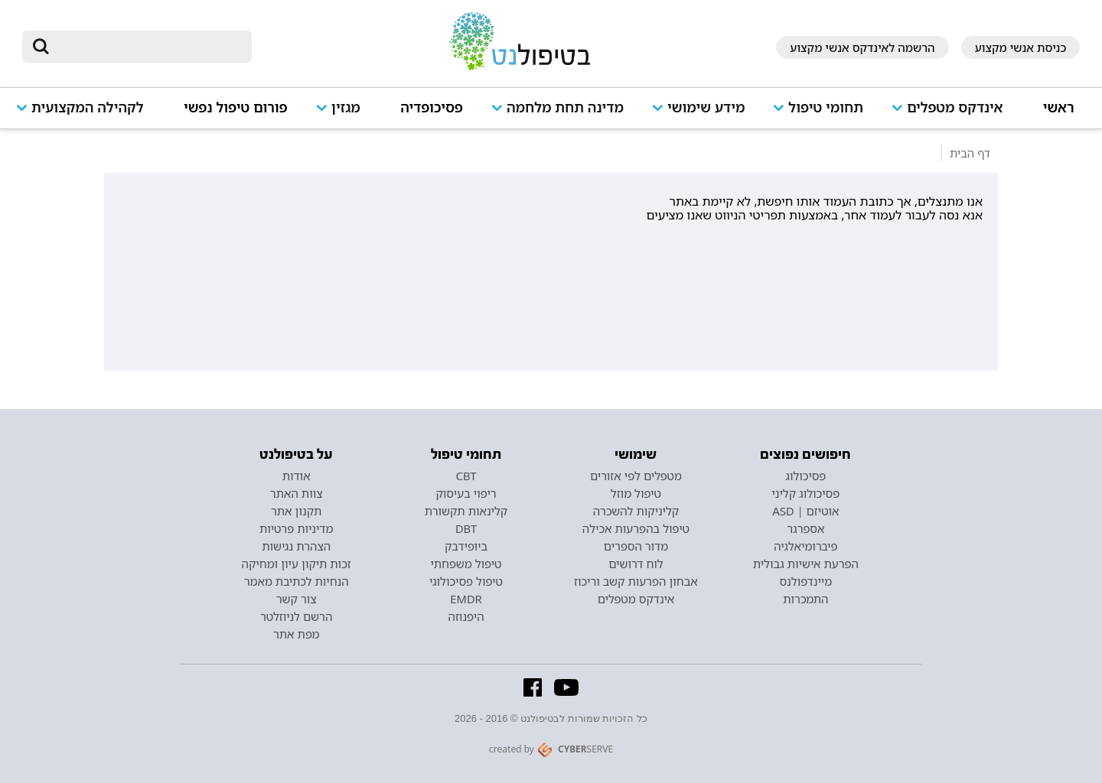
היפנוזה (466, 616)
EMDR (465, 599)
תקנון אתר (296, 511)
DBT (466, 528)
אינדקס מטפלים (955, 107)
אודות (296, 475)
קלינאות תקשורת (466, 511)
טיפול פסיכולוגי (466, 581)
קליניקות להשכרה (636, 511)
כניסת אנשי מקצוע (1021, 47)
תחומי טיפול (825, 107)
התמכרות (805, 599)
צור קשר (296, 599)
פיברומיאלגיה (805, 546)
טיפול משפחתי (465, 563)
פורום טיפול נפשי (236, 107)
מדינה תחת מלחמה (565, 107)
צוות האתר (296, 493)
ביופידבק (466, 546)
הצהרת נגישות (296, 546)
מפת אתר (296, 634)
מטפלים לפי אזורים (636, 475)
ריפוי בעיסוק (465, 493)
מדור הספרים (636, 546)
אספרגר (805, 528)
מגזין (345, 107)
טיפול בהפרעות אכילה (636, 528)
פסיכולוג (805, 475)
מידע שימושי (706, 107)
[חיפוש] (148, 47)
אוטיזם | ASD (805, 511)
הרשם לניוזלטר (296, 616)
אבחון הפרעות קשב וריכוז (636, 581)
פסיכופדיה (431, 107)
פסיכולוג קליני (806, 493)
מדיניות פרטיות (296, 528)
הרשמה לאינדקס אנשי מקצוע (862, 47)
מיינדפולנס (805, 581)
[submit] (41, 46)
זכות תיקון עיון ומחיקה (296, 563)
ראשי (1058, 107)
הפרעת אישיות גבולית (806, 563)
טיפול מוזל (636, 493)
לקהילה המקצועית (87, 107)
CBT (466, 475)
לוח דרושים (635, 563)
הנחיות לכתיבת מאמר (296, 581)
